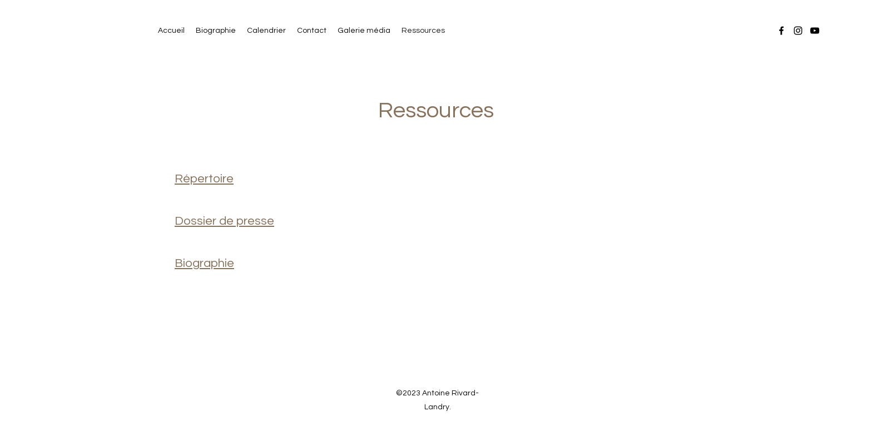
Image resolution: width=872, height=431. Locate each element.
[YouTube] (814, 30)
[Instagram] (798, 30)
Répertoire (204, 178)
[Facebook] (781, 30)
